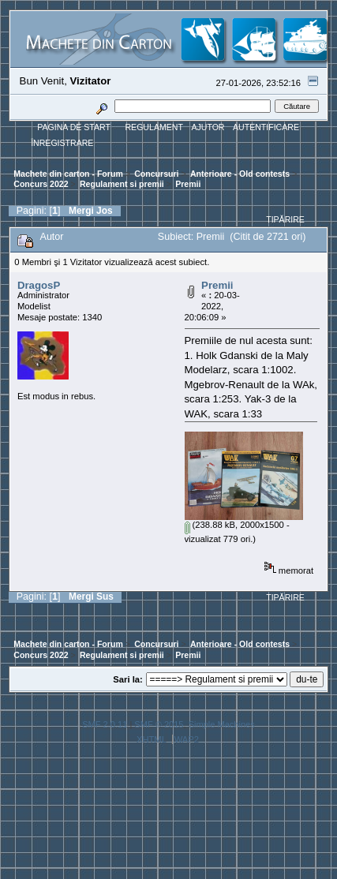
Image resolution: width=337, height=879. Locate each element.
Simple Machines (222, 724)
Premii (217, 285)
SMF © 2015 (158, 724)
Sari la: (127, 679)
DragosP (38, 285)
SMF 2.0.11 (104, 724)
